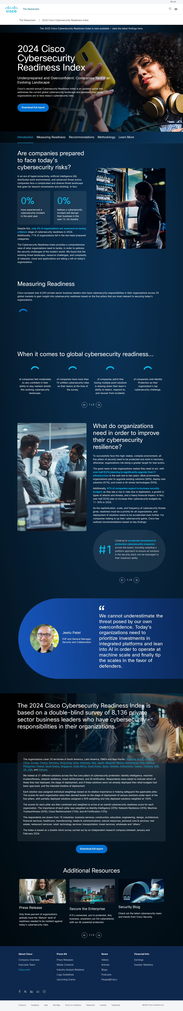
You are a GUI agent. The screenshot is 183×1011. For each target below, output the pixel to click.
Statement (90, 1005)
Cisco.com (24, 970)
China (26, 763)
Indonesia (85, 763)
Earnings (138, 960)
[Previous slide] (84, 405)
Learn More (126, 137)
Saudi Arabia (52, 766)
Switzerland (126, 766)
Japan (100, 763)
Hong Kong (66, 763)
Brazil (140, 759)
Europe (34, 763)
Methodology (106, 137)
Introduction (25, 137)
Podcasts (106, 975)
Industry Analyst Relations (70, 970)
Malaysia (110, 763)
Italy (94, 763)
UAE (156, 766)
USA (30, 770)
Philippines (29, 766)
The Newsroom (31, 9)
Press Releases (65, 960)
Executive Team (27, 965)
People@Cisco (109, 980)
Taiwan (138, 766)
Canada (149, 759)
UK (24, 770)
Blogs (104, 970)
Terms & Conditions (73, 1005)
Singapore (66, 766)
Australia (131, 759)
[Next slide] (98, 405)
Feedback (35, 1005)
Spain (105, 766)
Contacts (22, 1005)
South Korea (94, 766)
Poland (40, 766)
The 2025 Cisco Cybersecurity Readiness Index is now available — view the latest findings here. (91, 29)
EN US (173, 2)
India (75, 763)
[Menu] (176, 9)
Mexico (120, 763)
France (43, 763)
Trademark (115, 1005)
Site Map (56, 1005)
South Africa (79, 766)
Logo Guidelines (65, 975)
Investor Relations (143, 965)
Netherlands (131, 763)
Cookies (103, 1005)
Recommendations (81, 137)
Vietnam (43, 770)
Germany (53, 763)
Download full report (33, 108)
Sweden (114, 766)
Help (46, 1005)
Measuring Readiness (51, 137)
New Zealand (147, 763)
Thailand (148, 766)
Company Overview (29, 960)
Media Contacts (65, 965)
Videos (105, 960)
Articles (105, 965)
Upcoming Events (66, 980)
